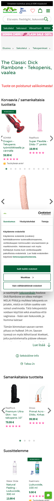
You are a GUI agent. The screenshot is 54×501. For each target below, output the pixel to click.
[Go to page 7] (34, 169)
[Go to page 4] (20, 169)
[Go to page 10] (48, 169)
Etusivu (7, 48)
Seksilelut (8, 28)
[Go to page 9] (43, 169)
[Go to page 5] (25, 169)
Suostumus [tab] (9, 221)
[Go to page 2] (11, 169)
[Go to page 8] (38, 169)
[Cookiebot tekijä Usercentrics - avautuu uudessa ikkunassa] (38, 213)
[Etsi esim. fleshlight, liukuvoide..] (28, 19)
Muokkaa (27, 277)
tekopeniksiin (27, 292)
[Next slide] (49, 410)
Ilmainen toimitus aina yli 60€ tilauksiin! (27, 3)
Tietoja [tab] (45, 221)
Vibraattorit (35, 28)
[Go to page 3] (15, 169)
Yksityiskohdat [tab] (27, 221)
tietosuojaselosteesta (24, 257)
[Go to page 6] (29, 169)
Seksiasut (21, 28)
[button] (46, 19)
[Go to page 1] (6, 169)
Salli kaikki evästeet (27, 269)
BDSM (47, 28)
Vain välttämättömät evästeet (27, 285)
